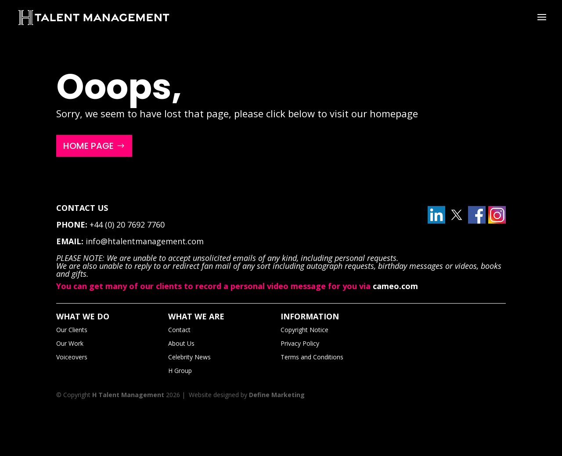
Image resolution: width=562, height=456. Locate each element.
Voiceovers (71, 357)
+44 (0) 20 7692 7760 (127, 224)
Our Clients (71, 330)
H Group (180, 370)
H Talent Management (128, 395)
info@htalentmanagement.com (145, 241)
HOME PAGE (88, 146)
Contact (179, 330)
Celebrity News (189, 357)
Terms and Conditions (312, 357)
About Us (181, 343)
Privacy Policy (300, 343)
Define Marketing (277, 395)
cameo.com (395, 286)
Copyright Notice (304, 330)
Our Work (69, 343)
